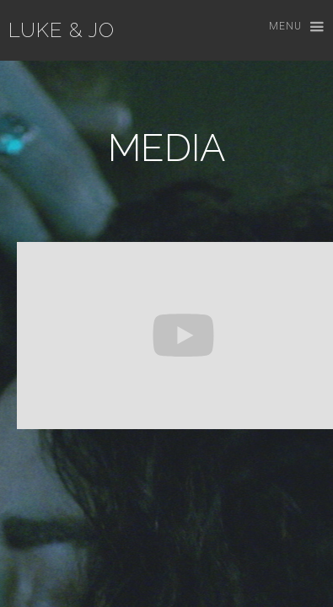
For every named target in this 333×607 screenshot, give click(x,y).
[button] (288, 27)
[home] (57, 30)
